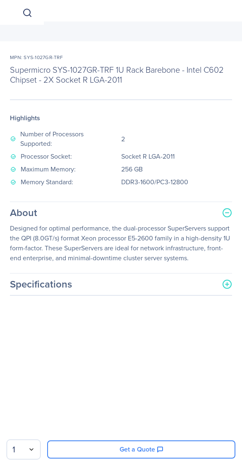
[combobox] (24, 449)
